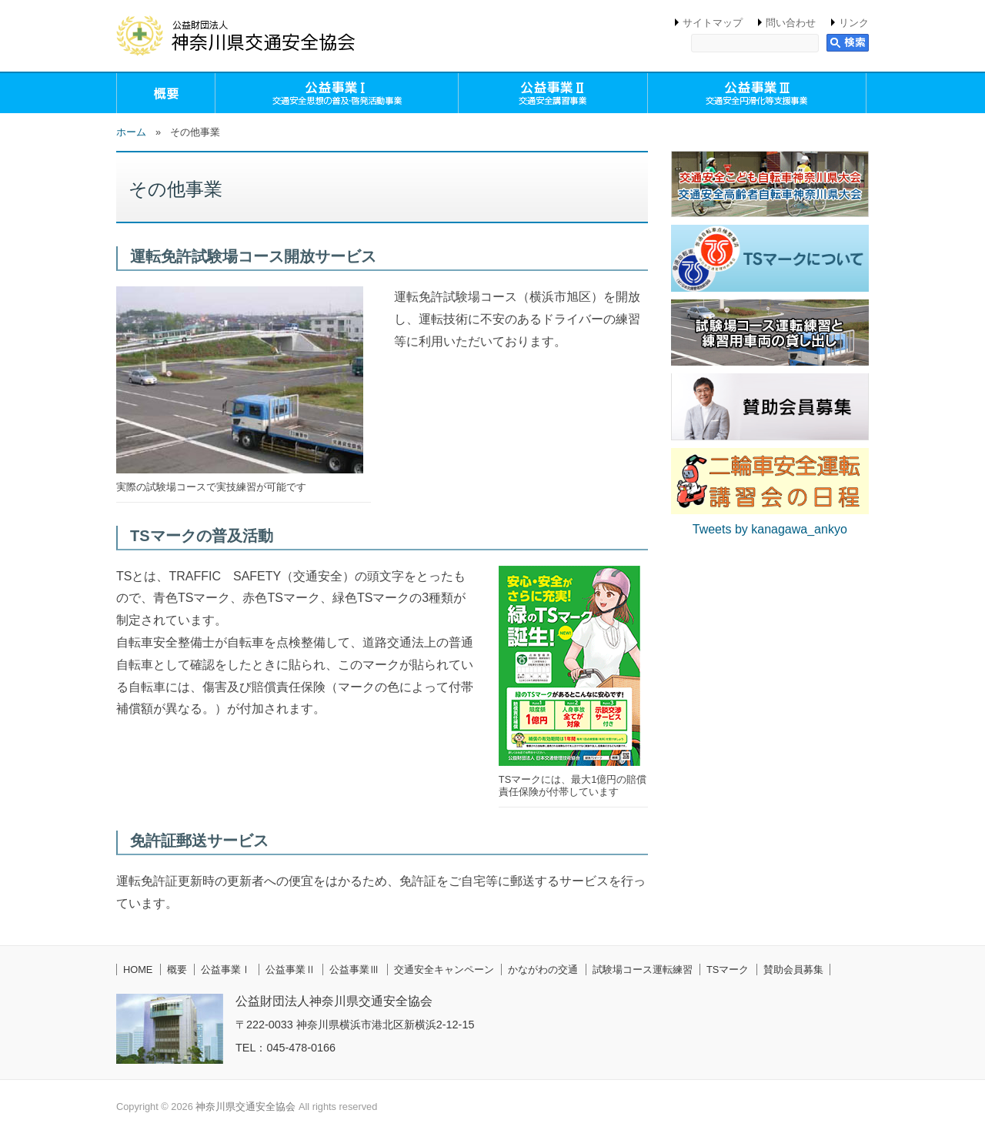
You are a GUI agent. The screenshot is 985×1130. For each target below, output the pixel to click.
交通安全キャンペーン (444, 969)
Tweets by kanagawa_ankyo (770, 529)
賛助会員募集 (793, 969)
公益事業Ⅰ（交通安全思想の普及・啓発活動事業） (336, 93)
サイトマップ (713, 22)
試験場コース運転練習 (643, 969)
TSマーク (727, 969)
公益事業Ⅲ (354, 969)
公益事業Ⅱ (290, 969)
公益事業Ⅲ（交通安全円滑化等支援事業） (757, 93)
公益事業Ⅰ (226, 969)
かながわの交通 (543, 969)
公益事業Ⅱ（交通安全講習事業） (553, 93)
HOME (137, 969)
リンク (854, 22)
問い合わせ (791, 22)
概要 (166, 93)
